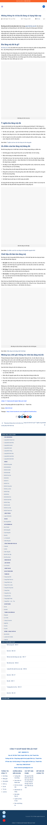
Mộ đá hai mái (7, 469)
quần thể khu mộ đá (30, 26)
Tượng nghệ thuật (8, 598)
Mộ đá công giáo (8, 486)
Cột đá (5, 549)
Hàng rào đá (6, 560)
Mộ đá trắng (7, 502)
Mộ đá (4, 462)
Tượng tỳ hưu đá (8, 620)
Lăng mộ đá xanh (8, 448)
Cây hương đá (7, 532)
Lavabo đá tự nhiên (8, 636)
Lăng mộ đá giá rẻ (8, 445)
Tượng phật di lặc (8, 582)
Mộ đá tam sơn (7, 475)
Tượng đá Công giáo (8, 587)
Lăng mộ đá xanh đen (9, 456)
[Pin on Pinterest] (27, 417)
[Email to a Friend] (25, 417)
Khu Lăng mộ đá (7, 437)
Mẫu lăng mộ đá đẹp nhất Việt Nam (16, 351)
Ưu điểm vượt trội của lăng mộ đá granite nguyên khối (21, 250)
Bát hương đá (7, 529)
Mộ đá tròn (6, 483)
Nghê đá (6, 623)
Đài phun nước (7, 557)
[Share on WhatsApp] (16, 417)
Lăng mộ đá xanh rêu (9, 442)
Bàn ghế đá (6, 634)
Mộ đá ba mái (7, 472)
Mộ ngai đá (28, 776)
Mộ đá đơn (6, 494)
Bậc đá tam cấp (7, 554)
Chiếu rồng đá (7, 540)
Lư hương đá (7, 538)
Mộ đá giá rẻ (7, 505)
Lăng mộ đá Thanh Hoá (9, 439)
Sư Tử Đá (6, 617)
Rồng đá (6, 615)
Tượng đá (5, 574)
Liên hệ (5, 792)
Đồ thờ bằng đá (7, 524)
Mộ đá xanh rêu (7, 499)
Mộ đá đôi (6, 478)
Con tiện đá (6, 565)
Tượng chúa (6, 590)
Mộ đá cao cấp (7, 507)
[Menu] (2, 7)
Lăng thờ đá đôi (7, 516)
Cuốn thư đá (6, 568)
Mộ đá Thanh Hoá (8, 510)
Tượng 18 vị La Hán (8, 585)
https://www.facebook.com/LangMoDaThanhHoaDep (21, 411)
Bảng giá (5, 778)
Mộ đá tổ (6, 480)
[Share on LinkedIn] (30, 417)
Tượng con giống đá (8, 612)
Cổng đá (6, 546)
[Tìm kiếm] (44, 6)
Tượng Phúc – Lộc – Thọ (9, 601)
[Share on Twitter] (22, 417)
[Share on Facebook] (19, 417)
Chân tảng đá (7, 551)
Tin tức (38, 19)
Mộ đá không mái (8, 464)
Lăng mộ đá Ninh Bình (9, 458)
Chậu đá (6, 639)
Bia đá (4, 519)
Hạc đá (5, 628)
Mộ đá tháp (6, 491)
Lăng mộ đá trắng (8, 450)
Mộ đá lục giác (7, 488)
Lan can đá (6, 563)
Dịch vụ (5, 784)
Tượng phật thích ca (8, 579)
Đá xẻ (5, 606)
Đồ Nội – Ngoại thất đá (9, 631)
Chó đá (5, 625)
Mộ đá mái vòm (7, 497)
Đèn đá (5, 535)
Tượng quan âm (7, 576)
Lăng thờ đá (6, 513)
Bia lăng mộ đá (5, 47)
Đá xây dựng (6, 604)
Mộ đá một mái (7, 467)
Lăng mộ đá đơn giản (9, 453)
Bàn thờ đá (6, 527)
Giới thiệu (5, 776)
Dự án (4, 786)
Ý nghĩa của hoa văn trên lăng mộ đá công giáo (19, 142)
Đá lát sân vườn (7, 571)
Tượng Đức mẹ (7, 595)
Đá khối (5, 609)
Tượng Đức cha (7, 593)
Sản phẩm (5, 781)
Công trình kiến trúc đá (9, 544)
